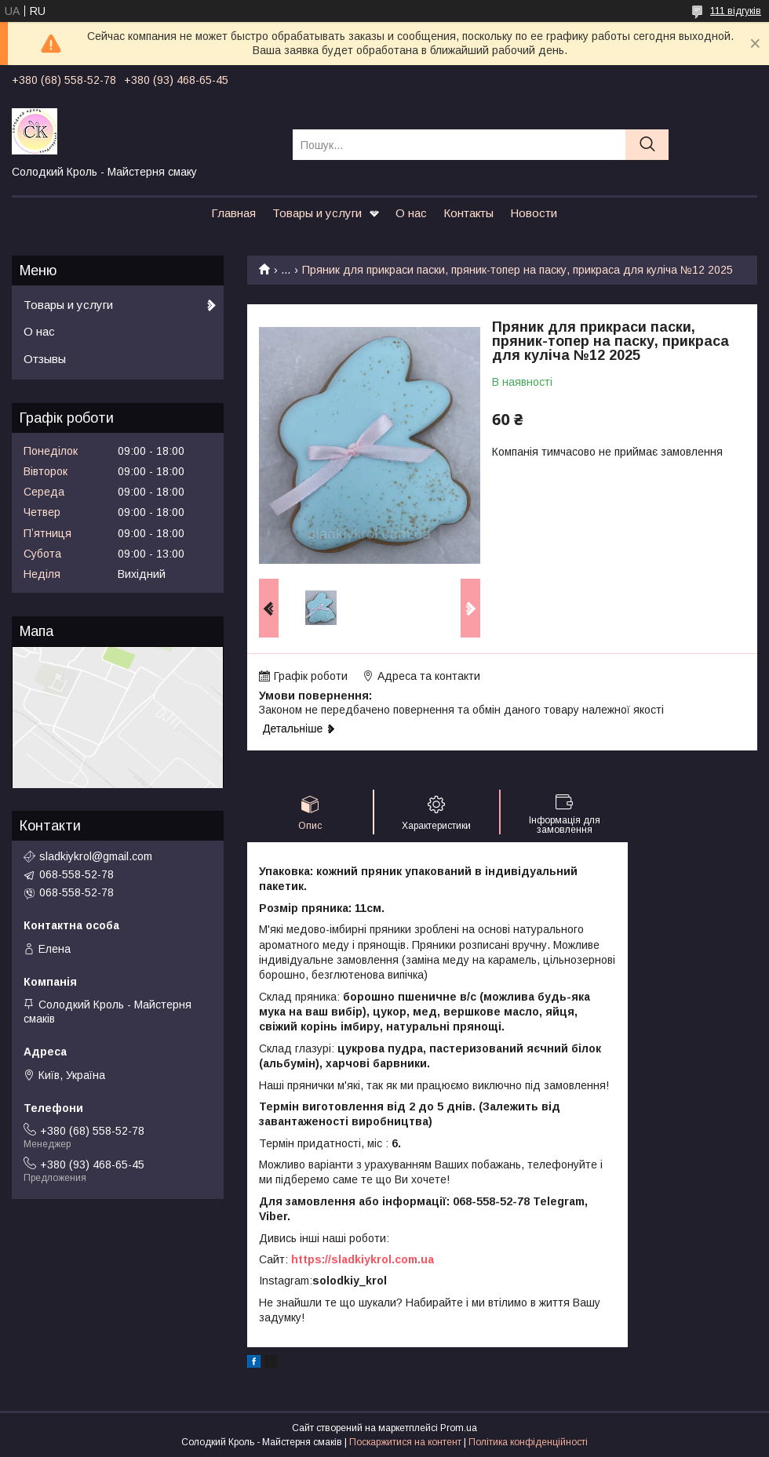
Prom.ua (458, 1427)
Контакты (468, 213)
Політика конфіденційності (528, 1442)
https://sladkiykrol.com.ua (362, 1259)
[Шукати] (647, 144)
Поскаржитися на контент (405, 1442)
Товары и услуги (317, 213)
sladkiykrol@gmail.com (95, 856)
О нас (411, 213)
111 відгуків (735, 10)
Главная (233, 213)
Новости (533, 213)
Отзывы (45, 358)
